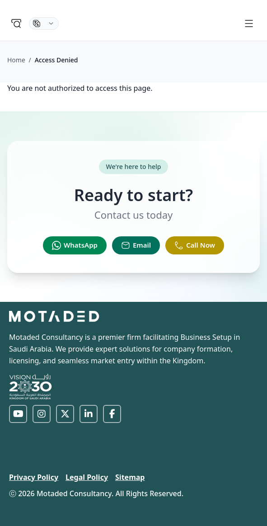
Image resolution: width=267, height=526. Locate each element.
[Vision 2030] (30, 386)
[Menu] (249, 23)
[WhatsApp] (75, 245)
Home (16, 60)
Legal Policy (87, 477)
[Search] (16, 23)
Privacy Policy (33, 477)
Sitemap (130, 477)
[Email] (136, 245)
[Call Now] (194, 245)
